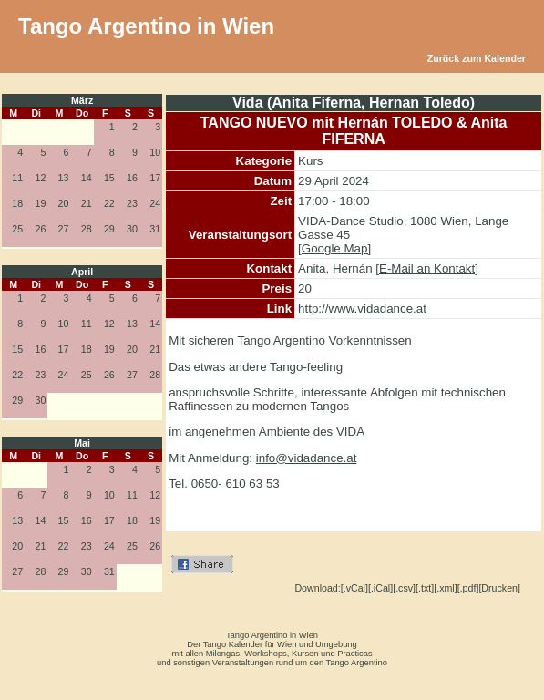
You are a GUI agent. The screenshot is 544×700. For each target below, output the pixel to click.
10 (154, 152)
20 (63, 203)
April (82, 271)
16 (132, 177)
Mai (82, 443)
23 (132, 203)
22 (109, 203)
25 (17, 228)
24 (154, 203)
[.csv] (404, 587)
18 (17, 203)
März (82, 100)
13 (63, 177)
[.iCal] (380, 587)
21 (86, 203)
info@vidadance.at (306, 458)
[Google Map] (334, 248)
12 (40, 177)
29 (109, 228)
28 (86, 228)
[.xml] (445, 587)
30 (132, 228)
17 (154, 177)
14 (86, 177)
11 (17, 177)
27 (63, 228)
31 (154, 228)
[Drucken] (499, 587)
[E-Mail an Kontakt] (426, 268)
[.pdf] (468, 587)
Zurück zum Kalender (476, 58)
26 (40, 228)
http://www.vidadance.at (362, 308)
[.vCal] (354, 587)
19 (40, 203)
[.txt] (425, 587)
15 (109, 177)
